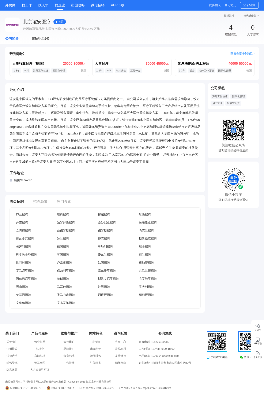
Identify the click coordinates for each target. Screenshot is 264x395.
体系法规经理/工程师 (193, 63)
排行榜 (96, 341)
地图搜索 (95, 355)
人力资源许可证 (39, 369)
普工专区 (39, 362)
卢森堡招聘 (64, 262)
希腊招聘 (63, 278)
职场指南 (120, 362)
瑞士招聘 (145, 246)
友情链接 (120, 355)
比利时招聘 (23, 262)
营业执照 (39, 341)
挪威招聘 (104, 214)
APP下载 (117, 5)
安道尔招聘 (23, 302)
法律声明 (12, 355)
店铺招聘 (39, 355)
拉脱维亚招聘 (148, 222)
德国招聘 (63, 246)
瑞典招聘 (63, 214)
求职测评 (95, 348)
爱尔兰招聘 (105, 254)
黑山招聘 (22, 286)
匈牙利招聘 (23, 246)
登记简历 (230, 5)
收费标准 (69, 355)
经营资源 (12, 362)
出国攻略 (78, 5)
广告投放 (69, 362)
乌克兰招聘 (146, 230)
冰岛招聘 (145, 214)
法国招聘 (104, 262)
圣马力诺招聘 (66, 294)
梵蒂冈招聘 (23, 294)
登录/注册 (249, 5)
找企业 (60, 5)
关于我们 (12, 341)
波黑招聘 (104, 286)
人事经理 (102, 63)
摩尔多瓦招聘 (25, 238)
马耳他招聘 (64, 286)
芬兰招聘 (22, 214)
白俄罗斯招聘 (66, 230)
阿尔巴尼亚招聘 (26, 278)
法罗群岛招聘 (66, 222)
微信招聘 (98, 5)
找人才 (43, 5)
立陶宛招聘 (23, 230)
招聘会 (40, 348)
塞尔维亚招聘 (107, 270)
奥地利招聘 (105, 246)
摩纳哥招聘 (146, 262)
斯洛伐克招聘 (148, 238)
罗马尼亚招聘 (25, 270)
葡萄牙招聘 (146, 294)
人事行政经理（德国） (29, 63)
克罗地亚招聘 (148, 278)
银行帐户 (69, 341)
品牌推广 (69, 348)
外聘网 (10, 5)
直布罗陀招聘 (66, 302)
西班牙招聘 (105, 294)
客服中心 (120, 341)
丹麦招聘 (22, 222)
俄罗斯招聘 (105, 230)
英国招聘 (63, 254)
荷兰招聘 (145, 254)
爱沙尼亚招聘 (107, 222)
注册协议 (12, 348)
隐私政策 (12, 369)
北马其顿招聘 (148, 270)
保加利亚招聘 (66, 270)
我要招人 (215, 5)
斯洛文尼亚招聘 (108, 278)
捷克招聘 (104, 238)
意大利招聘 (146, 286)
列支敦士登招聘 (26, 254)
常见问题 (120, 348)
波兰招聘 (63, 238)
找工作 (27, 5)
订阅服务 (95, 362)
